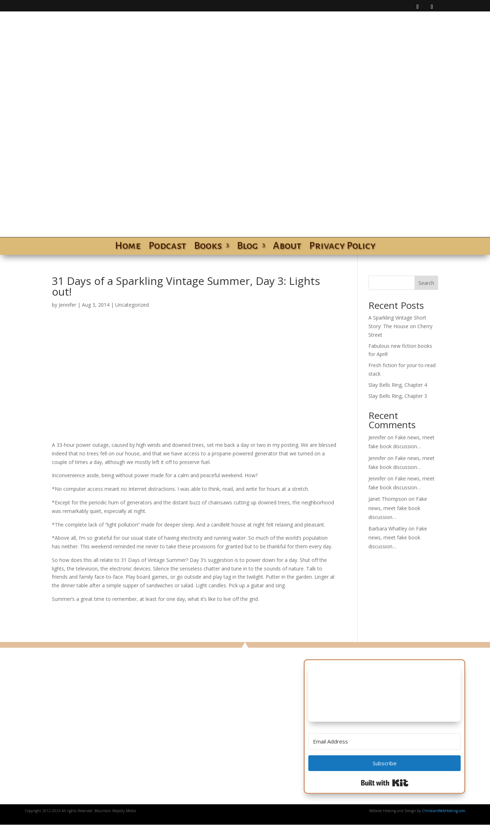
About (287, 247)
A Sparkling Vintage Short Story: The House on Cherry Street (400, 326)
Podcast (167, 247)
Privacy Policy (342, 247)
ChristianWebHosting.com (443, 810)
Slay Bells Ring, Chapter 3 (397, 395)
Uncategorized (132, 304)
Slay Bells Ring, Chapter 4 (397, 384)
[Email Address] (384, 741)
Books (208, 247)
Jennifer (67, 304)
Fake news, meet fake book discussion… (397, 507)
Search (426, 283)
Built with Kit (384, 782)
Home (128, 247)
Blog (247, 247)
